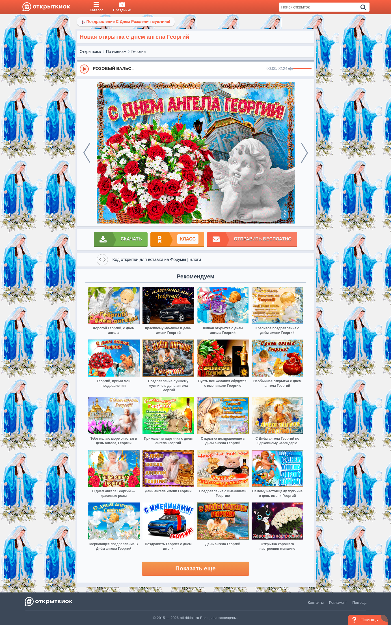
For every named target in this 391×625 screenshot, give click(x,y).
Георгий (138, 51)
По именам (116, 51)
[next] (304, 153)
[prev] (86, 153)
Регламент (338, 602)
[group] (195, 68)
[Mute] (290, 69)
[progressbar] (302, 69)
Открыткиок (90, 51)
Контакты (316, 602)
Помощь (359, 602)
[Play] (84, 69)
